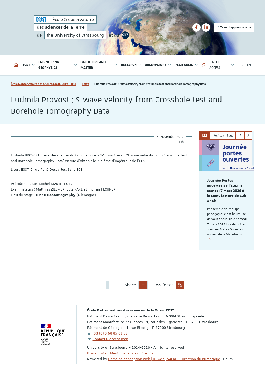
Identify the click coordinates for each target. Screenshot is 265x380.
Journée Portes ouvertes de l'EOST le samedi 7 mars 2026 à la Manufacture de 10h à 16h (226, 190)
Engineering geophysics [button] (57, 65)
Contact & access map (110, 339)
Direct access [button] (221, 65)
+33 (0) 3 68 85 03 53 (110, 333)
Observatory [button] (158, 65)
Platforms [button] (186, 65)
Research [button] (131, 65)
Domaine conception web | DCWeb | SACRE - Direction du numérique (164, 358)
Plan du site (96, 353)
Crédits (147, 353)
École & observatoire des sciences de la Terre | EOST (43, 84)
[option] (226, 195)
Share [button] (130, 285)
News (85, 84)
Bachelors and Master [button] (99, 65)
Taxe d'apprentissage (234, 27)
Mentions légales (124, 353)
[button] (204, 65)
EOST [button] (29, 65)
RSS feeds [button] (164, 285)
